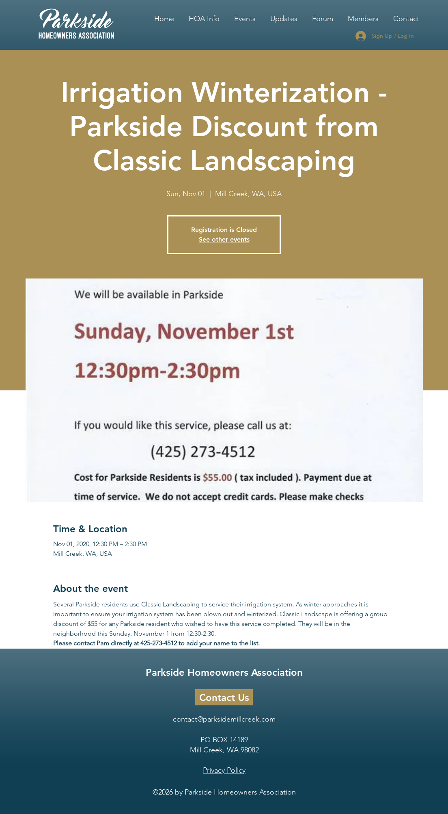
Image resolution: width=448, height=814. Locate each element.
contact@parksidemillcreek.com (224, 719)
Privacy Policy (224, 770)
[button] (204, 15)
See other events (224, 239)
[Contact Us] (224, 697)
